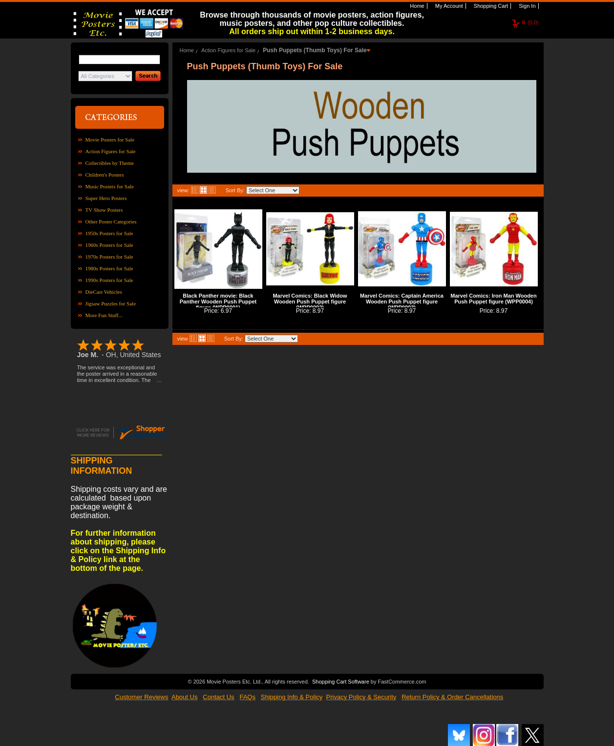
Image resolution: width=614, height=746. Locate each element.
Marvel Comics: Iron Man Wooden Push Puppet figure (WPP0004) (493, 298)
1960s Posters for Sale (109, 245)
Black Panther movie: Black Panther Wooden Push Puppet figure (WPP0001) (218, 301)
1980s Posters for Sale (109, 268)
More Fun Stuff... (104, 315)
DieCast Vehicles (103, 292)
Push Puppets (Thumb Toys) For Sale (314, 50)
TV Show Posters (104, 210)
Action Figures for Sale (110, 151)
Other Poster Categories (111, 221)
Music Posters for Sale (109, 186)
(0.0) (530, 22)
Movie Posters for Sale (110, 139)
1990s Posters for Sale (109, 280)
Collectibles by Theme (109, 163)
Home (416, 6)
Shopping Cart (490, 6)
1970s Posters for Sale (109, 257)
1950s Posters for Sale (109, 233)
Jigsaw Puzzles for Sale (110, 303)
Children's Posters (104, 175)
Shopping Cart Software (340, 682)
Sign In (526, 6)
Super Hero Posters (106, 198)
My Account (448, 6)
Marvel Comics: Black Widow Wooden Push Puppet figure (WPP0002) (310, 301)
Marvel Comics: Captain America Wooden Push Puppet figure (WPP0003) (402, 301)
